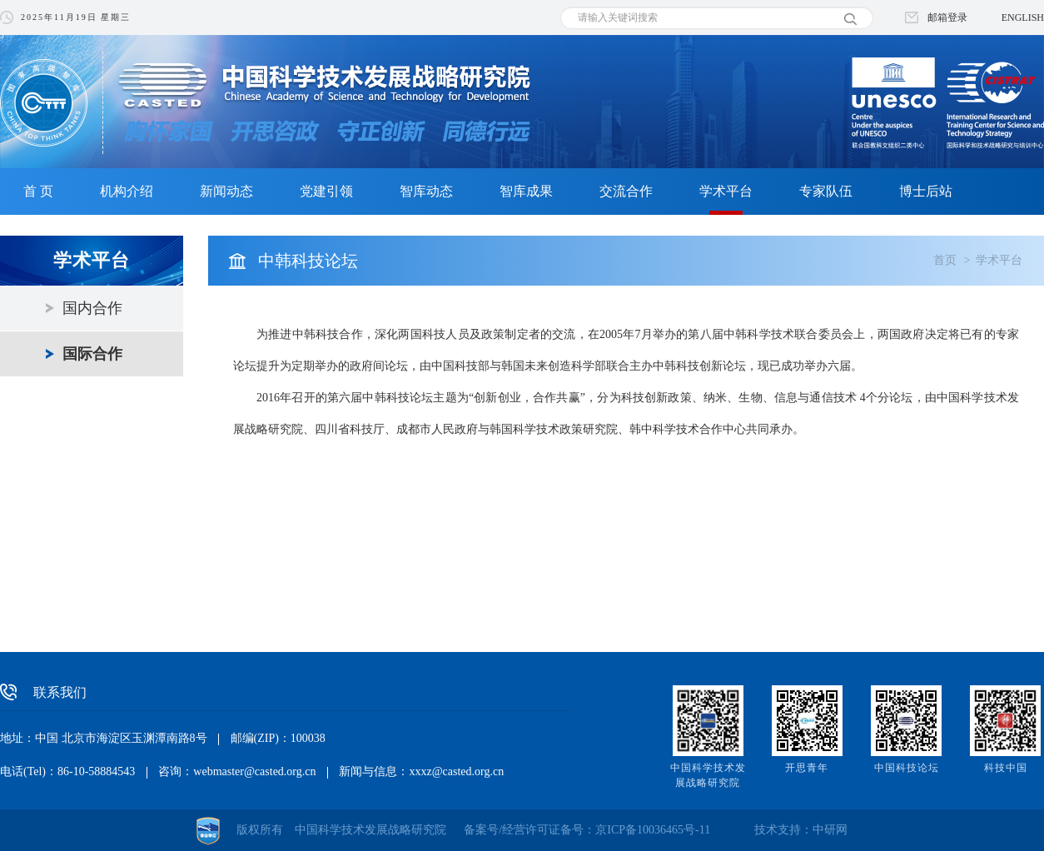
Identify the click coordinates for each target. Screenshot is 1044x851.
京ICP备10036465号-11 (652, 830)
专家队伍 (826, 191)
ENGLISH (1023, 17)
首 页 (38, 191)
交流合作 (626, 191)
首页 (945, 260)
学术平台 (726, 191)
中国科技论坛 (906, 768)
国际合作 (92, 354)
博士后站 (925, 191)
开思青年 (806, 768)
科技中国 (1005, 768)
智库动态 (426, 191)
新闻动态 (226, 191)
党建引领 (326, 191)
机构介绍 (126, 191)
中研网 (830, 830)
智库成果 (526, 191)
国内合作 (92, 308)
